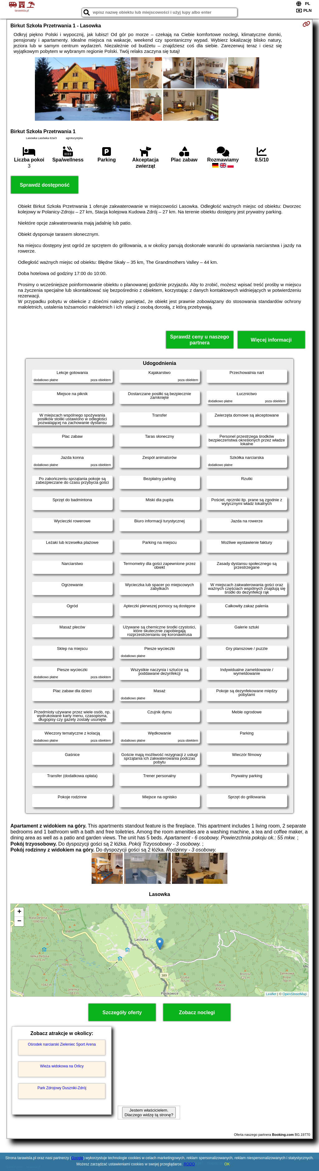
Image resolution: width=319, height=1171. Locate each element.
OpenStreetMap (295, 994)
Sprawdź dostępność (44, 185)
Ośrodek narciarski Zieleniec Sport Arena (62, 1044)
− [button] (19, 921)
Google (77, 1158)
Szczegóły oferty (122, 1012)
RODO (189, 1164)
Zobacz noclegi (197, 1012)
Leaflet (271, 994)
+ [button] (19, 912)
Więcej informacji (271, 340)
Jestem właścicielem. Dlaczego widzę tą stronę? (149, 1112)
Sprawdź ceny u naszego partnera (199, 339)
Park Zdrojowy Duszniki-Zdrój (61, 1088)
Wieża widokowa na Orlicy (61, 1066)
